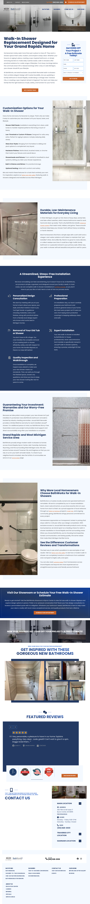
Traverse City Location (69, 834)
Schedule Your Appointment (45, 613)
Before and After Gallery (77, 871)
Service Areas (25, 2)
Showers (57, 9)
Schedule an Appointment (74, 2)
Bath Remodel (10, 871)
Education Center (12, 886)
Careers (8, 889)
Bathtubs (45, 9)
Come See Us (68, 9)
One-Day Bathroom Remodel (15, 876)
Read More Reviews (70, 775)
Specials (8, 894)
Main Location (69, 803)
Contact (17, 2)
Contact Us (56, 868)
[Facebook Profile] (77, 859)
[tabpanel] (45, 680)
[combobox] (73, 73)
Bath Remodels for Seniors (15, 878)
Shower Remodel (34, 876)
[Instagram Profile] (81, 859)
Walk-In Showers (34, 873)
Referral (8, 891)
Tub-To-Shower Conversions (38, 871)
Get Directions (62, 814)
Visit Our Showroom (59, 871)
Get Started (73, 78)
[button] (25, 779)
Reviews (71, 873)
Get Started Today (30, 90)
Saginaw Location (69, 841)
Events (54, 873)
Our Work (80, 9)
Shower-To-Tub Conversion (15, 873)
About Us (9, 2)
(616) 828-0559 (63, 828)
